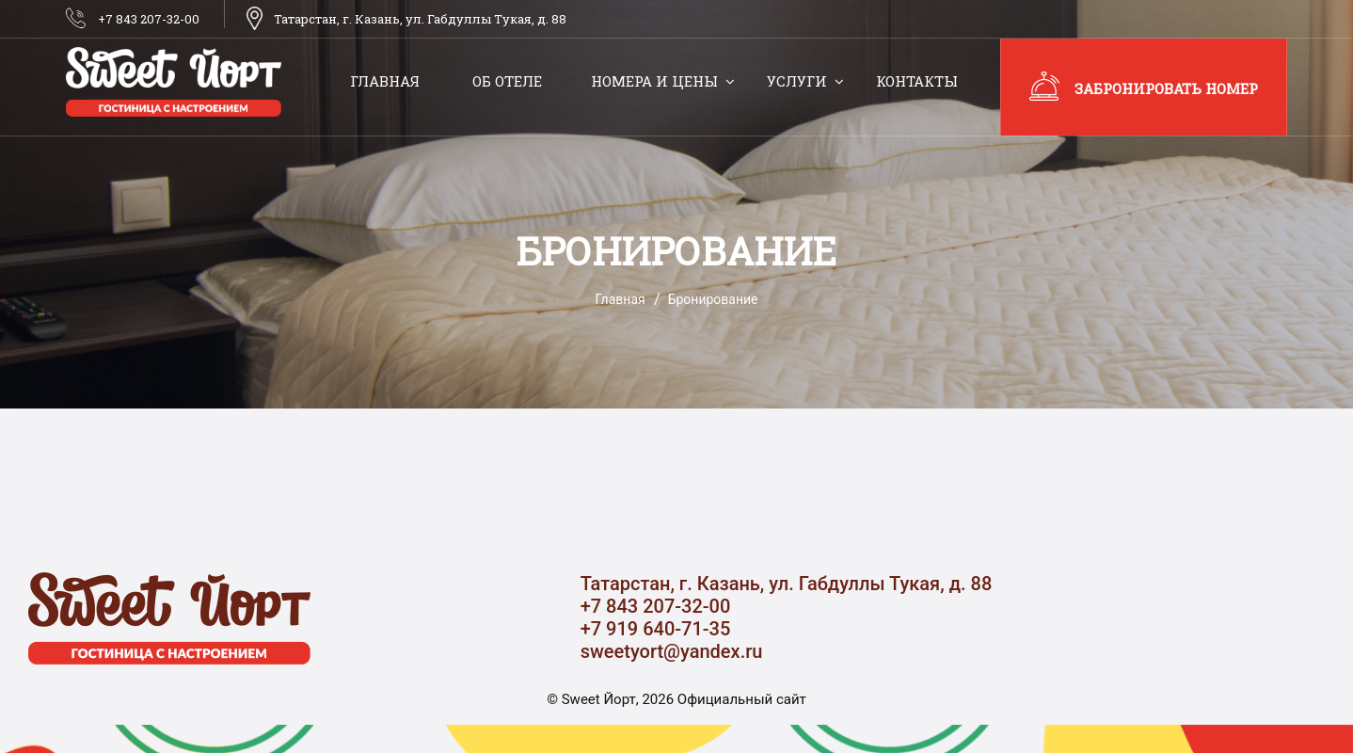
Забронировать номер (1166, 88)
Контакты (917, 81)
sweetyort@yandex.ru (672, 651)
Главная (385, 81)
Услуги (797, 81)
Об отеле (507, 81)
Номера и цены (654, 81)
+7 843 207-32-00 (148, 18)
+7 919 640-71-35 (656, 628)
